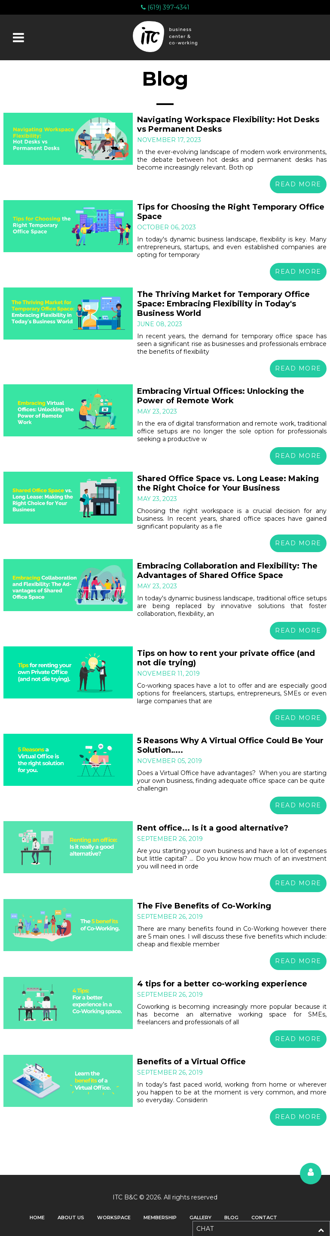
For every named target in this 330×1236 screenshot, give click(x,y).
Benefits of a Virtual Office (191, 1061)
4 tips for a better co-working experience (222, 984)
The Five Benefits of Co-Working (204, 906)
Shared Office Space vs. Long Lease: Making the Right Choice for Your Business (228, 483)
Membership (160, 1217)
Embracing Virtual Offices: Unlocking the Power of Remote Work (220, 395)
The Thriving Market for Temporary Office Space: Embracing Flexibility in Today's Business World (223, 304)
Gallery (200, 1217)
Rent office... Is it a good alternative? (212, 828)
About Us (71, 1217)
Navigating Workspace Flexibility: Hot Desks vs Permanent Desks (228, 124)
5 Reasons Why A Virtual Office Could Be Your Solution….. (230, 745)
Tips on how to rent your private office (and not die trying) (226, 658)
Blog (231, 1217)
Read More (298, 184)
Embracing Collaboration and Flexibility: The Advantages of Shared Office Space (227, 570)
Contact (264, 1217)
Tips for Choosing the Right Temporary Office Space (230, 211)
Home (37, 1217)
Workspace (114, 1217)
